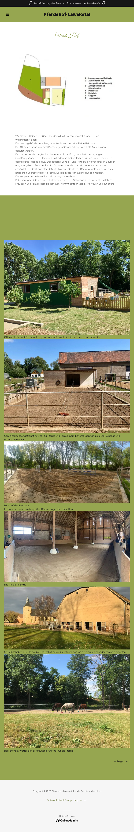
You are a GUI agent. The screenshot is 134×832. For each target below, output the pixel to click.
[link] (67, 15)
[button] (13, 14)
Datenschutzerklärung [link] (59, 766)
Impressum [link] (81, 766)
